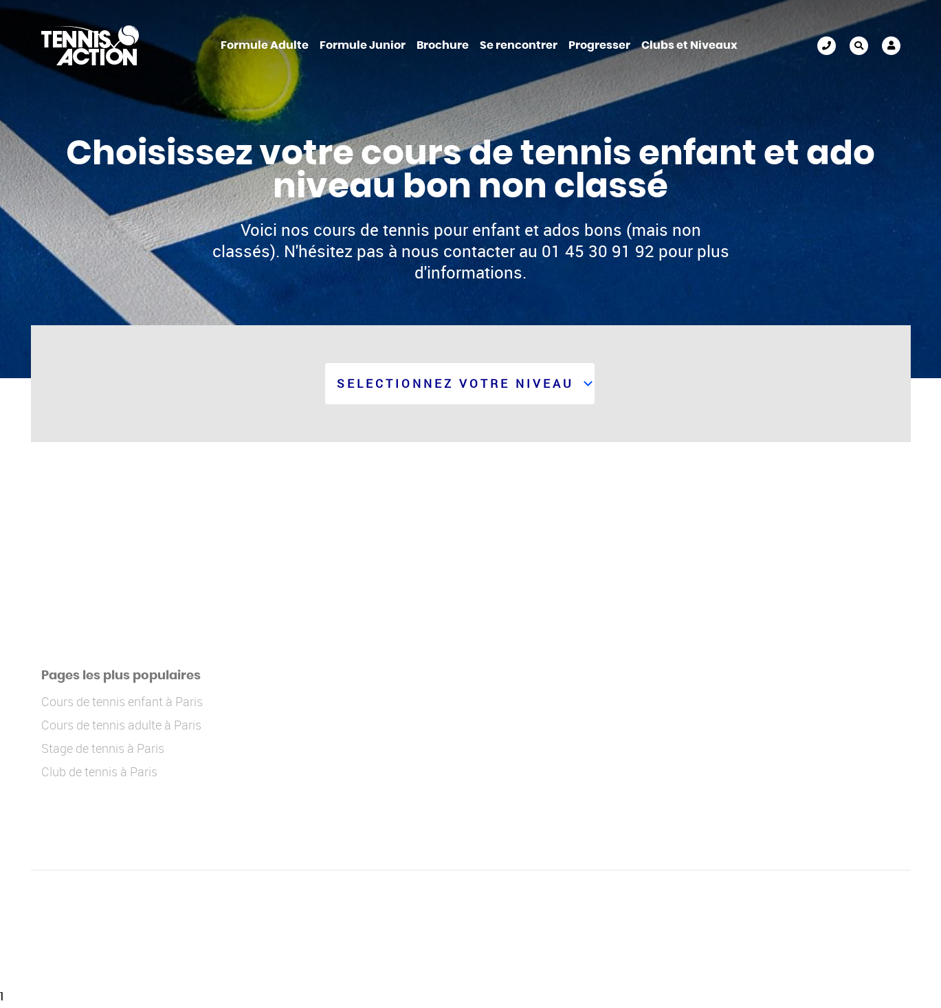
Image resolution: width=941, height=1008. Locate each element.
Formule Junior (363, 45)
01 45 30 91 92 (826, 45)
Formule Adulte (265, 45)
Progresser (599, 45)
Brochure (443, 45)
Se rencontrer (518, 45)
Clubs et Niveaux (689, 45)
